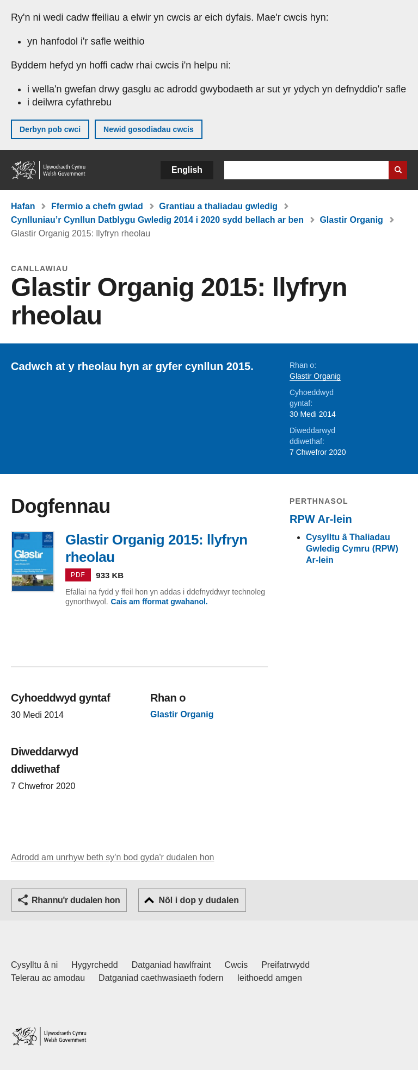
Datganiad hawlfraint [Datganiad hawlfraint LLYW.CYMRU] (171, 964)
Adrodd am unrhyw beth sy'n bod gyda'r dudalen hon (112, 857)
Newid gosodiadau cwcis (148, 129)
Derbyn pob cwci (50, 129)
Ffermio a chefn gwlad (97, 206)
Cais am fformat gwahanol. (159, 601)
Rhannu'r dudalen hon (76, 900)
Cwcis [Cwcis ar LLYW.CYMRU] (236, 964)
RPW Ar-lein (321, 519)
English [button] (186, 169)
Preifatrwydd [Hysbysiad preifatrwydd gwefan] (285, 964)
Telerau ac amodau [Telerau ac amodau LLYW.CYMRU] (48, 978)
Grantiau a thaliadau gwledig (218, 206)
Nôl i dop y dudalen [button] (198, 900)
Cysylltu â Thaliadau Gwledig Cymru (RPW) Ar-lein (352, 549)
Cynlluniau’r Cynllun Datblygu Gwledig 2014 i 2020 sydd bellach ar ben (157, 219)
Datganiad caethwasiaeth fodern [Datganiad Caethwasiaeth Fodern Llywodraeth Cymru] (161, 978)
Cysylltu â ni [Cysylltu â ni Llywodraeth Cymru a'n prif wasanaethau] (34, 964)
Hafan (23, 206)
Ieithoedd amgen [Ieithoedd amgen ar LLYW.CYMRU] (269, 978)
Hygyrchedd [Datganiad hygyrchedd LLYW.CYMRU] (94, 964)
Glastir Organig (351, 219)
